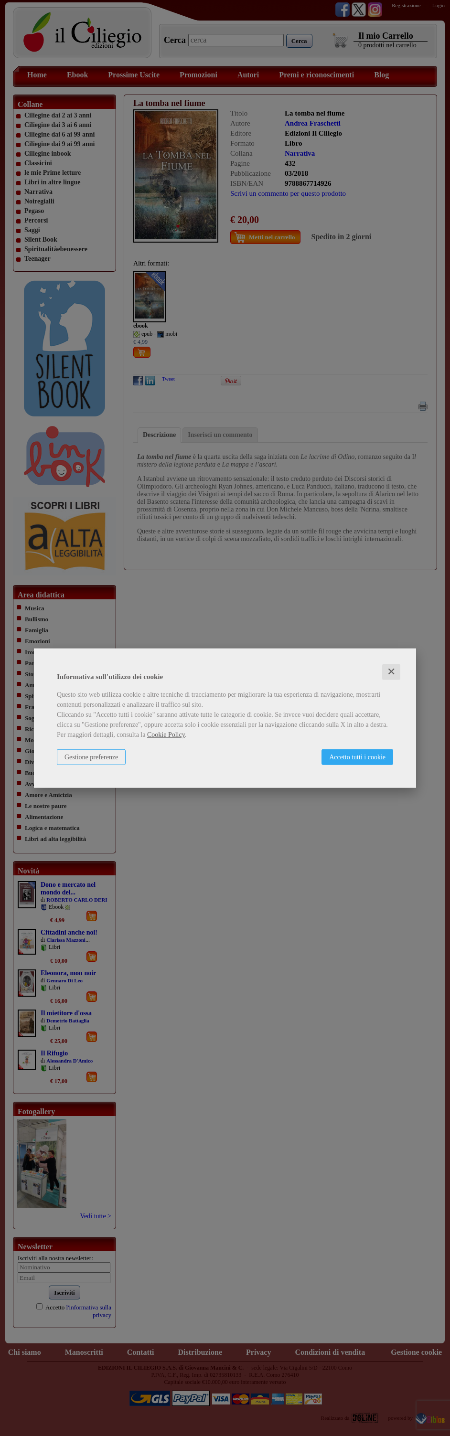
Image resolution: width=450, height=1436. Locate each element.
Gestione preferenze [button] (91, 757)
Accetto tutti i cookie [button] (357, 757)
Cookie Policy (166, 734)
